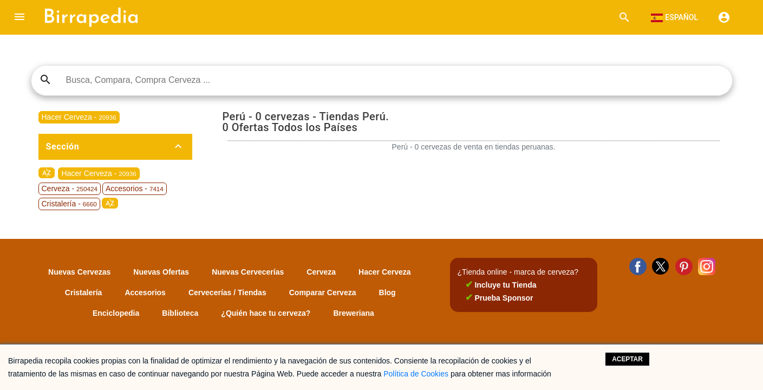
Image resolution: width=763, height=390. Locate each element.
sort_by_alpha (46, 173)
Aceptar (627, 359)
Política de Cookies (415, 373)
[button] (19, 17)
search (45, 79)
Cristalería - (69, 203)
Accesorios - (135, 188)
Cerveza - (69, 188)
